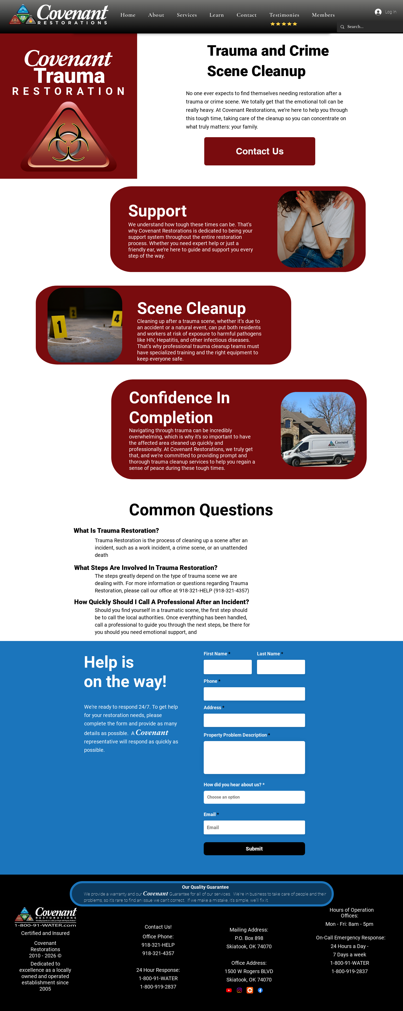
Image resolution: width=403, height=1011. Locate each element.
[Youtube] (229, 990)
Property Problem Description (235, 735)
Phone (210, 681)
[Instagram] (239, 990)
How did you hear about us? (232, 784)
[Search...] (369, 26)
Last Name (268, 653)
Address (212, 707)
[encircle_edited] (250, 990)
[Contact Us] (259, 151)
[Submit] (254, 848)
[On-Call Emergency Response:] (351, 937)
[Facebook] (260, 990)
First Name (215, 653)
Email (210, 814)
